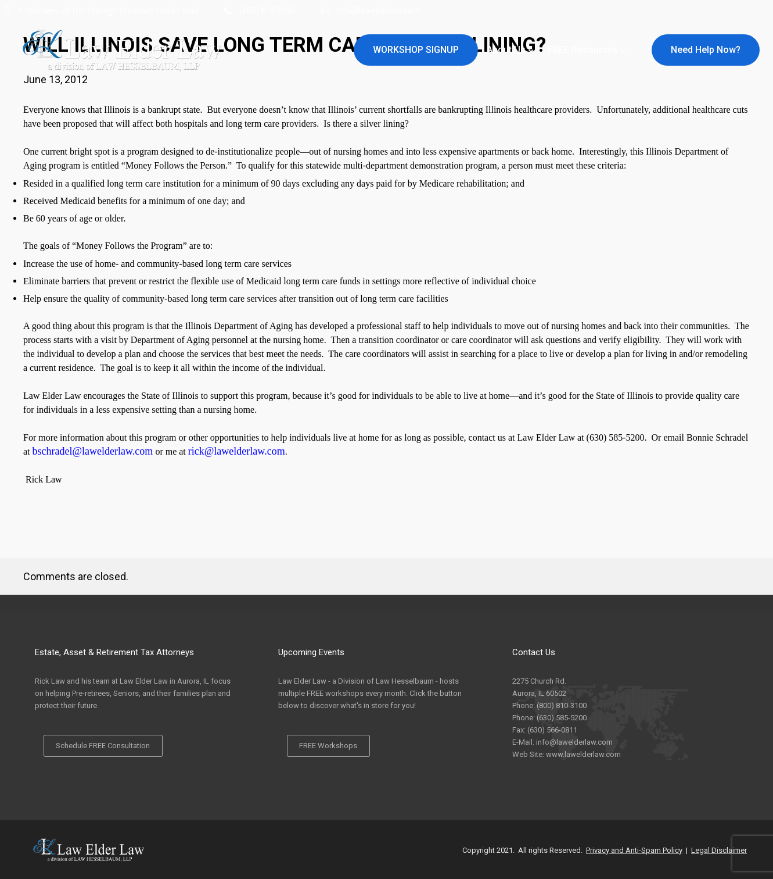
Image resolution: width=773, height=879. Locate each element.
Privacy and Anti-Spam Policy (634, 849)
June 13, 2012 (55, 79)
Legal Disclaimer (719, 849)
